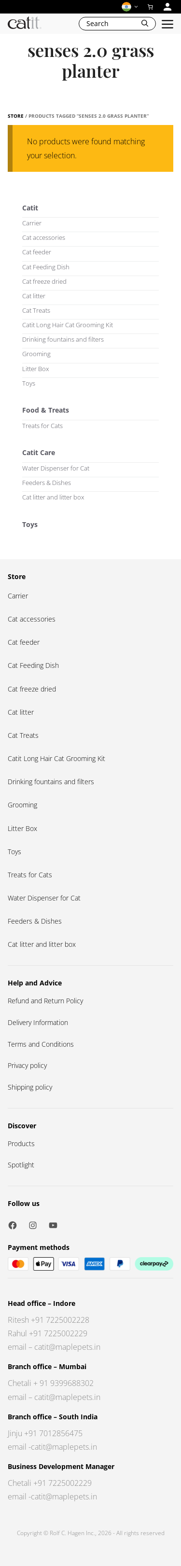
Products (21, 1143)
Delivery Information (38, 1022)
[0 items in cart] (150, 7)
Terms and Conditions (41, 1044)
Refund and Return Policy (45, 1000)
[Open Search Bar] (117, 23)
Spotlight (21, 1164)
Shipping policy (30, 1087)
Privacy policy (27, 1065)
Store (16, 115)
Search (97, 23)
